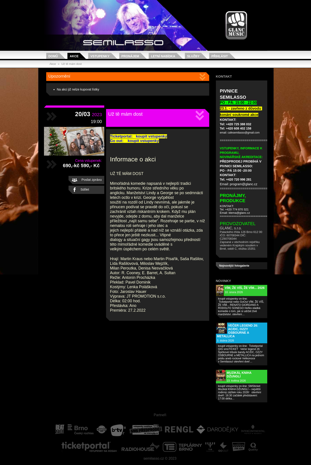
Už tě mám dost (71, 64)
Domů (53, 56)
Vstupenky (100, 56)
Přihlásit (219, 56)
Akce (74, 56)
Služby (193, 56)
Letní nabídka (163, 56)
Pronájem (130, 56)
